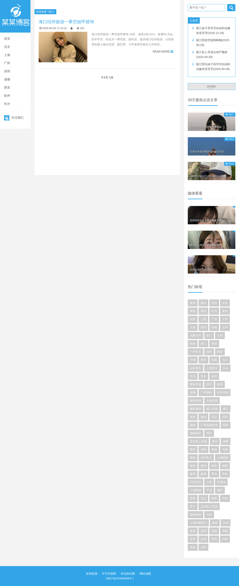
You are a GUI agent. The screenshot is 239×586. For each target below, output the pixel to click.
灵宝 (214, 416)
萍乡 (203, 376)
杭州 (7, 95)
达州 (203, 530)
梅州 (220, 490)
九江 (225, 359)
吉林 (203, 449)
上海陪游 (222, 457)
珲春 (225, 473)
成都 (7, 79)
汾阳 (203, 547)
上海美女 (212, 368)
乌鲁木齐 (195, 335)
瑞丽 (225, 530)
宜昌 (214, 303)
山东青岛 (195, 368)
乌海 (225, 449)
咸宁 (225, 408)
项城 (193, 392)
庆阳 (225, 416)
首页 (7, 38)
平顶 (209, 490)
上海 (7, 55)
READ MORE (161, 51)
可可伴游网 (109, 573)
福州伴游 (195, 400)
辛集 (193, 498)
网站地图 (145, 573)
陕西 (225, 425)
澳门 (203, 343)
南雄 (215, 522)
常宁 (193, 506)
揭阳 (193, 425)
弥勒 (214, 530)
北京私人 (206, 457)
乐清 (225, 522)
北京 (7, 46)
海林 (193, 457)
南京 (203, 303)
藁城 (193, 473)
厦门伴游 (212, 408)
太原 (193, 327)
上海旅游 (195, 490)
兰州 (220, 335)
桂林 (193, 343)
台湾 (225, 327)
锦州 (203, 465)
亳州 (193, 303)
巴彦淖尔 (195, 482)
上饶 (209, 482)
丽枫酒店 (195, 433)
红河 (214, 311)
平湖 (193, 359)
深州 (209, 351)
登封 (209, 384)
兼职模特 (195, 408)
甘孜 (193, 539)
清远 (193, 547)
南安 (214, 465)
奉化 (215, 441)
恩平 (203, 359)
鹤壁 (225, 465)
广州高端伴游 (209, 425)
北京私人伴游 (198, 441)
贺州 (214, 539)
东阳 (225, 498)
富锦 (193, 530)
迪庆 (193, 449)
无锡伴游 (212, 400)
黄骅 (214, 498)
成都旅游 (195, 514)
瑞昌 (214, 359)
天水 (193, 376)
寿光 (214, 473)
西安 (7, 87)
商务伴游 (195, 384)
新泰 (220, 384)
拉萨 (193, 319)
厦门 (209, 335)
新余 (203, 416)
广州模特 (206, 392)
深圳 (7, 71)
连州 (193, 465)
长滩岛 (221, 482)
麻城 (203, 473)
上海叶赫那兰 (198, 522)
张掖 (225, 441)
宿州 (214, 449)
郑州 (203, 327)
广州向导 (195, 351)
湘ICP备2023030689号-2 (120, 578)
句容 (209, 514)
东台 (203, 498)
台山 (225, 368)
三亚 (225, 319)
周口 (209, 433)
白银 (225, 539)
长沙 (7, 103)
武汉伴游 (222, 392)
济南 (214, 327)
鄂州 (203, 311)
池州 (193, 416)
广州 (7, 63)
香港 (214, 343)
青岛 (225, 311)
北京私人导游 (209, 506)
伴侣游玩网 (128, 573)
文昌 (203, 539)
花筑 (214, 376)
